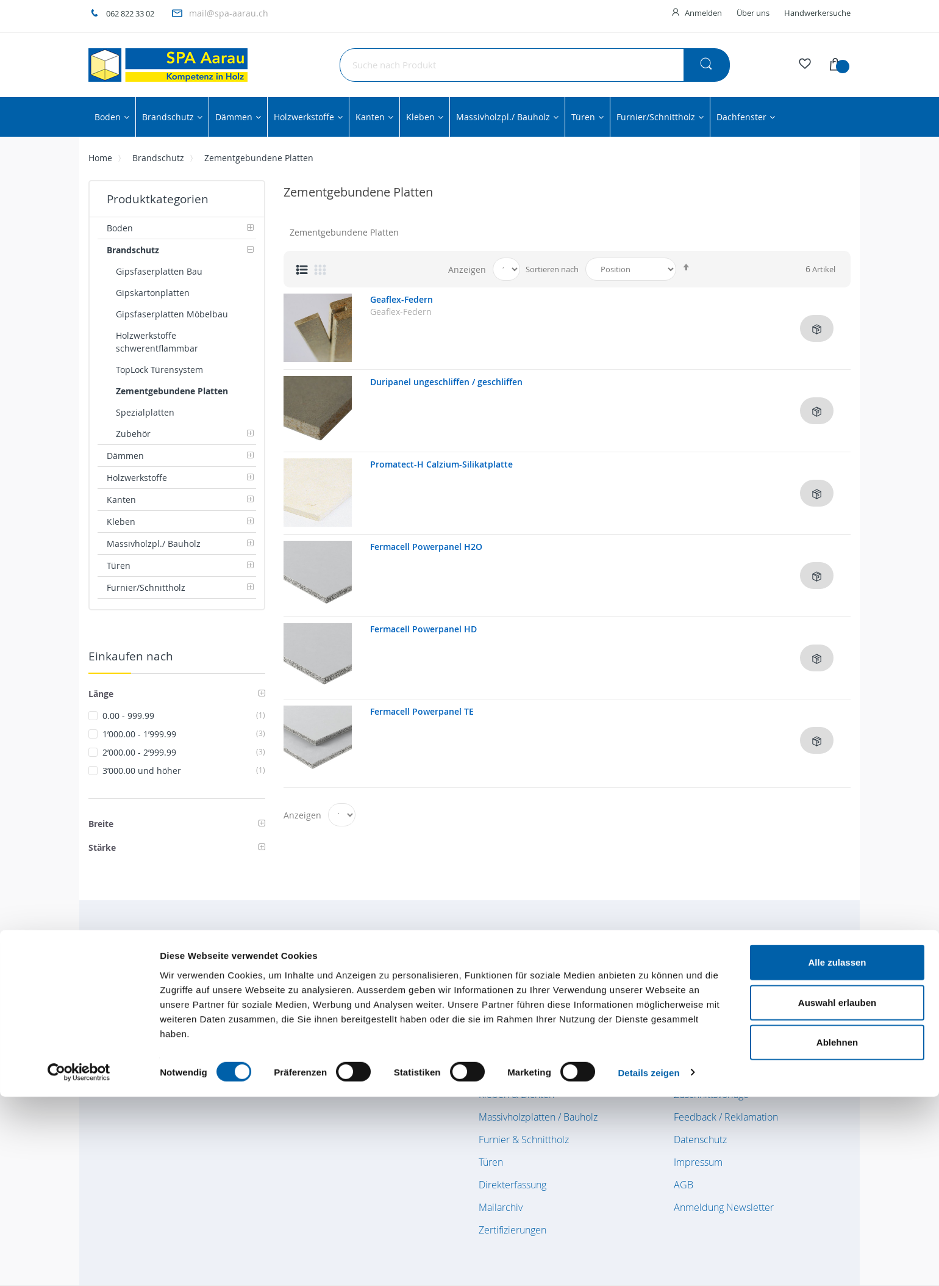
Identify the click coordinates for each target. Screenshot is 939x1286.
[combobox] (534, 65)
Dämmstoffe (505, 1026)
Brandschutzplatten (521, 1004)
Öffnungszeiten (706, 981)
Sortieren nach (552, 269)
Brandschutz (158, 158)
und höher (183, 770)
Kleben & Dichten (516, 1094)
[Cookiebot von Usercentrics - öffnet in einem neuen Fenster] (79, 1262)
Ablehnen (837, 1231)
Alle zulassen (837, 1151)
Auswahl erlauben (837, 1192)
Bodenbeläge (508, 981)
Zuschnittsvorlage (711, 1094)
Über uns (753, 12)
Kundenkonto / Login (718, 1004)
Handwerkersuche (817, 12)
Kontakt (690, 1071)
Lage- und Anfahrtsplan (724, 1049)
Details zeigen (648, 1262)
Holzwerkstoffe (511, 1049)
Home (100, 158)
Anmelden (703, 12)
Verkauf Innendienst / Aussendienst (750, 1026)
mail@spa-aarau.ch (228, 13)
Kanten (494, 1071)
